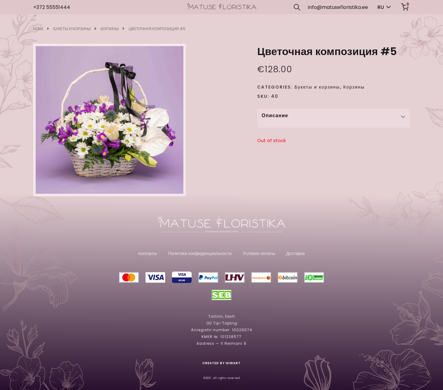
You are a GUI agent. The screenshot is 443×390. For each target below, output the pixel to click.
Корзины (110, 29)
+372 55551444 (51, 7)
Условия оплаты (259, 253)
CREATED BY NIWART (221, 363)
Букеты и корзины (72, 29)
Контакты (147, 253)
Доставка (295, 253)
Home (38, 29)
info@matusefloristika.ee (338, 7)
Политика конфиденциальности (200, 253)
